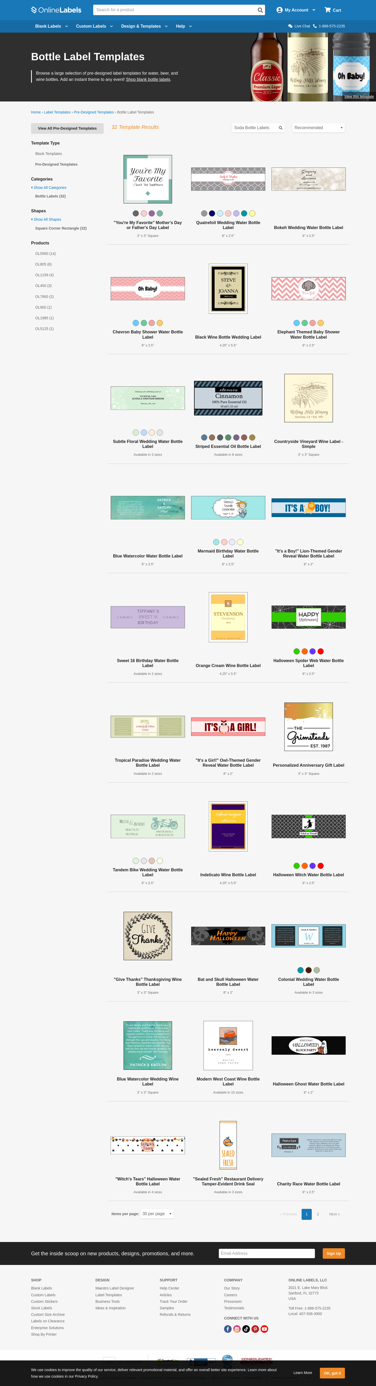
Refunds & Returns (175, 1314)
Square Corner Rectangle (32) (61, 228)
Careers (230, 1295)
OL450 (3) (43, 286)
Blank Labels (41, 1288)
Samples (167, 1308)
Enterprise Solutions (47, 1328)
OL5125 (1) (44, 329)
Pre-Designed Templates (94, 112)
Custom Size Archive (48, 1314)
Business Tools (107, 1301)
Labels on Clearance (47, 1321)
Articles (166, 1295)
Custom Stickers (44, 1301)
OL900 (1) (43, 307)
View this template (359, 96)
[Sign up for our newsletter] (267, 1253)
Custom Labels (43, 1295)
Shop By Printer (44, 1334)
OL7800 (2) (44, 297)
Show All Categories (48, 187)
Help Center (169, 1288)
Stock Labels (41, 1308)
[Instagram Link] (237, 1329)
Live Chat (299, 26)
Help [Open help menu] (184, 26)
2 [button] (318, 1214)
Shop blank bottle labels (148, 79)
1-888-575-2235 (329, 26)
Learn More (302, 1373)
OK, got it (332, 1373)
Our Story (232, 1288)
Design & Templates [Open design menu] (144, 26)
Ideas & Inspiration (110, 1308)
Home (36, 112)
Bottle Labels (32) (50, 196)
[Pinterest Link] (255, 1329)
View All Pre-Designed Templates (67, 128)
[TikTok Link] (246, 1329)
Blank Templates (48, 154)
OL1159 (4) (44, 275)
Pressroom (233, 1301)
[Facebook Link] (228, 1329)
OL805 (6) (43, 264)
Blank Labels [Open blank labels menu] (51, 26)
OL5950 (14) (45, 253)
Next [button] (333, 1214)
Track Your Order (173, 1301)
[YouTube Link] (264, 1329)
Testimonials (234, 1308)
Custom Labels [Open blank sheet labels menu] (94, 26)
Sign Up (334, 1253)
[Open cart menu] (333, 10)
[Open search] (260, 10)
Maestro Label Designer (114, 1288)
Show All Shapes (46, 219)
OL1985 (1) (44, 318)
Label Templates (57, 112)
